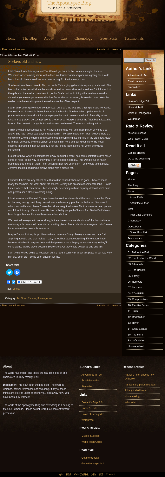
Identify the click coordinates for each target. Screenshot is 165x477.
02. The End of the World (142, 258)
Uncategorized (45, 298)
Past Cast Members (141, 214)
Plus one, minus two (13, 49)
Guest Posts (108, 38)
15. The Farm (135, 334)
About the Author (139, 203)
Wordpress (134, 119)
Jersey (16, 288)
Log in (60, 474)
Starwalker (134, 87)
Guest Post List (138, 232)
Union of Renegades (139, 113)
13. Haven (133, 322)
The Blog (30, 38)
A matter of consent (108, 49)
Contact (110, 474)
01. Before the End (138, 252)
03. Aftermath (135, 264)
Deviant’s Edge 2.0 (138, 101)
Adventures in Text (138, 75)
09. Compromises (137, 299)
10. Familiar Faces (138, 305)
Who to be (130, 402)
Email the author (137, 81)
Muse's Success (137, 133)
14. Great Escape (26, 298)
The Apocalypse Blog (69, 3)
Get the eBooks (136, 152)
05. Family (133, 276)
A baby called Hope (135, 390)
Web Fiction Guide (138, 138)
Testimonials (134, 38)
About (48, 38)
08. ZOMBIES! (136, 293)
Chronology (83, 38)
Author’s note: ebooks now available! (139, 376)
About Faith (136, 197)
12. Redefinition (136, 317)
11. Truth (133, 311)
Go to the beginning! (139, 158)
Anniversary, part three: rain (140, 384)
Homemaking (132, 396)
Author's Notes (136, 340)
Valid (81, 474)
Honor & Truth (136, 107)
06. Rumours (135, 281)
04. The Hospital (137, 270)
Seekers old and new (24, 61)
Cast (64, 38)
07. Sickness (135, 287)
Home (10, 38)
